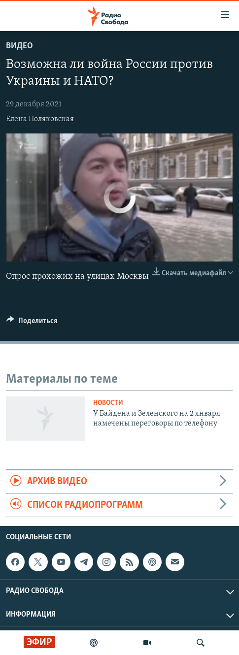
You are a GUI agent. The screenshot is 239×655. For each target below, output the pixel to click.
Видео (19, 46)
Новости (108, 403)
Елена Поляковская (40, 119)
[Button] (32, 323)
